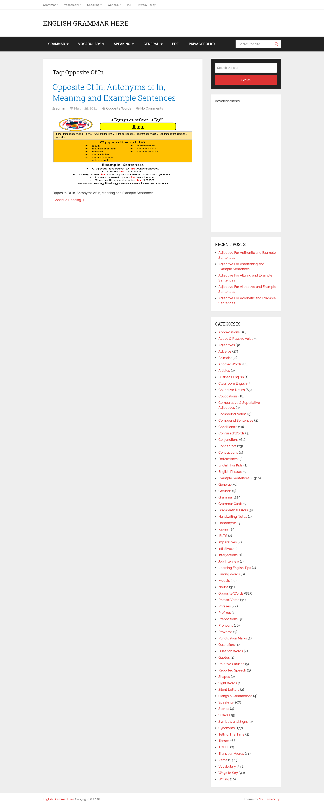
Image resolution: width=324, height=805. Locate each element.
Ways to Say (228, 773)
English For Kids (230, 465)
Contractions (228, 452)
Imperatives (227, 542)
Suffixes (224, 715)
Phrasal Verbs (228, 600)
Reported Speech (232, 670)
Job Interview (228, 561)
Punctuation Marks (232, 638)
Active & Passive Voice (236, 339)
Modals (224, 581)
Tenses (224, 741)
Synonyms (226, 728)
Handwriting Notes (232, 517)
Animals (224, 358)
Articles (224, 371)
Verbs (222, 760)
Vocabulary (71, 4)
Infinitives (225, 549)
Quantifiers (226, 645)
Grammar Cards (230, 504)
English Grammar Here (86, 23)
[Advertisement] (246, 166)
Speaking (93, 4)
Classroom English (232, 383)
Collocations (228, 396)
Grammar (49, 4)
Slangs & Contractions (235, 696)
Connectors (227, 446)
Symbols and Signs (233, 722)
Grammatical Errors (233, 510)
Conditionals (227, 427)
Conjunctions (228, 440)
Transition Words (231, 754)
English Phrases (230, 472)
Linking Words (229, 574)
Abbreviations (229, 332)
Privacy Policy (147, 4)
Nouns (223, 587)
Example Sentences (234, 478)
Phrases (224, 606)
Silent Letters (228, 690)
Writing (223, 779)
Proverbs (225, 632)
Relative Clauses (231, 664)
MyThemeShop (269, 799)
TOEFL (223, 747)
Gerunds (224, 491)
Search (277, 44)
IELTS (222, 536)
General (113, 4)
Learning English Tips (234, 568)
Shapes (224, 677)
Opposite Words (118, 108)
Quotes (224, 658)
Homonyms (227, 523)
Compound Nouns (232, 414)
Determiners (228, 459)
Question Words (230, 651)
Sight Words (227, 683)
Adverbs (224, 351)
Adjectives (226, 345)
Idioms (223, 529)
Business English (231, 377)
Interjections (228, 555)
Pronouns (225, 625)
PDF (129, 4)
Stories (223, 709)
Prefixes (224, 613)
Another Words (230, 364)
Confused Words (231, 433)
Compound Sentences (235, 420)
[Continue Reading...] (68, 200)
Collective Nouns (231, 390)
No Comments (151, 108)
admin (60, 108)
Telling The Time (231, 734)
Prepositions (228, 619)
